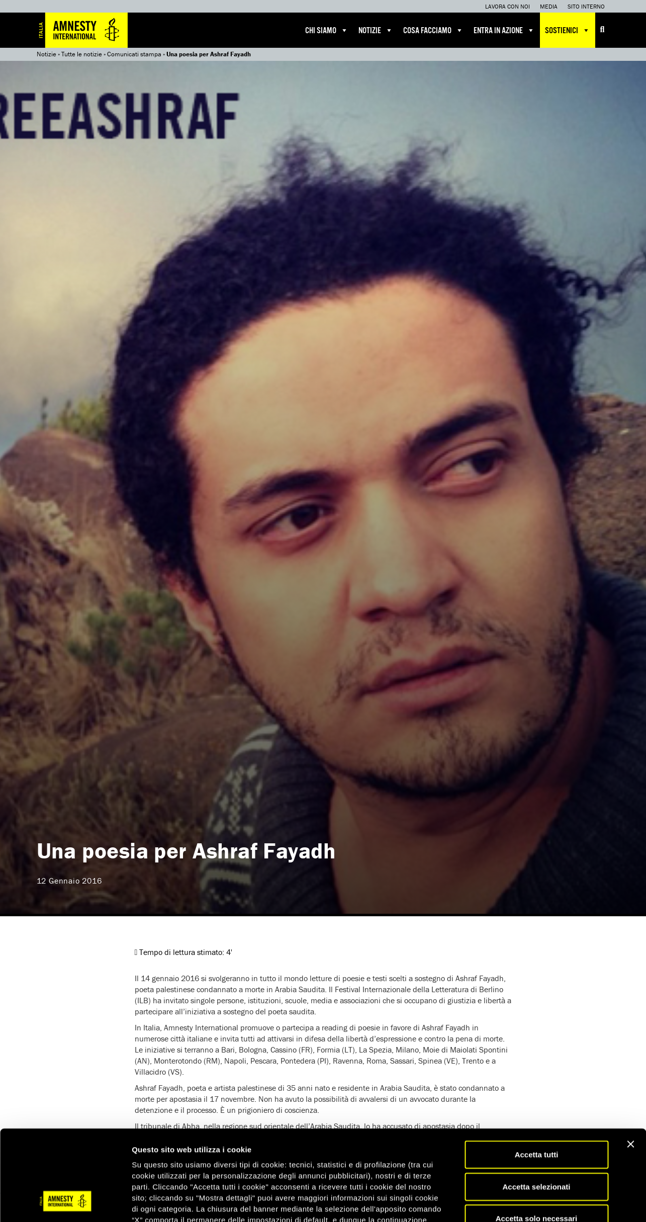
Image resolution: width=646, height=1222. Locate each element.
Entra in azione (504, 30)
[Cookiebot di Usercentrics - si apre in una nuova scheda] (65, 1202)
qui (302, 1162)
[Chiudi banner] (630, 1064)
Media (549, 6)
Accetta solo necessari (537, 1138)
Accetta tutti (537, 1074)
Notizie (375, 30)
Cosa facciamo (433, 30)
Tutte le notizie (81, 54)
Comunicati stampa (134, 54)
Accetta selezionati (536, 1106)
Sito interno (586, 6)
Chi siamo (326, 30)
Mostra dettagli (529, 1202)
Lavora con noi (507, 6)
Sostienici (567, 30)
